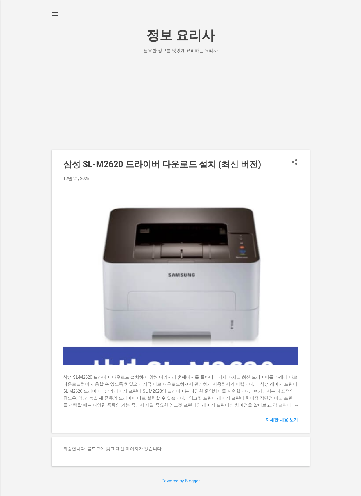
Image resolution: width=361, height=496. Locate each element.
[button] (294, 163)
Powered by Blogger (181, 481)
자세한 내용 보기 (281, 420)
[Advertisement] (180, 106)
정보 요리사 (180, 35)
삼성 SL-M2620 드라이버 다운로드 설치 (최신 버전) (162, 164)
